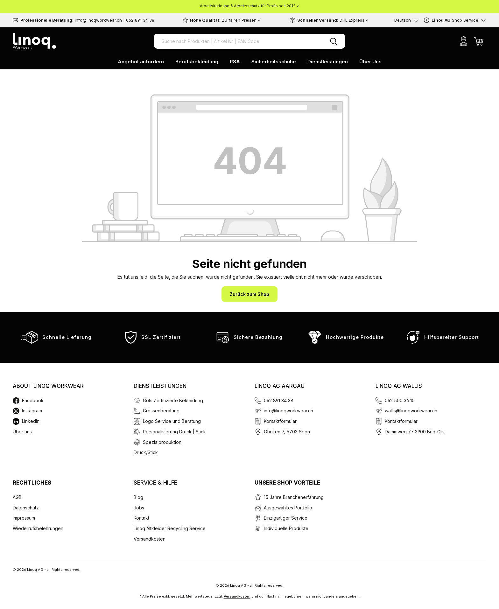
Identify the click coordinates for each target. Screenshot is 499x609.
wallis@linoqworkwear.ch (411, 410)
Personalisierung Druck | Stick (174, 431)
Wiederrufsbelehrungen (38, 528)
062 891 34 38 (278, 400)
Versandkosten (149, 539)
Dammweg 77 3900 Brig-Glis (415, 431)
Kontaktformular (280, 421)
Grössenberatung (161, 410)
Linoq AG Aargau (280, 386)
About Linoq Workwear (48, 386)
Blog (138, 497)
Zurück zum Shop (249, 294)
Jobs (139, 507)
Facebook (33, 400)
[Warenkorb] (478, 41)
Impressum (24, 518)
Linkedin (30, 421)
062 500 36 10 (400, 400)
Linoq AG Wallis (399, 386)
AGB (17, 497)
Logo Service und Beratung (172, 421)
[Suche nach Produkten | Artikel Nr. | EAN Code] (238, 41)
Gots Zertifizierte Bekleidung (173, 400)
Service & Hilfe (155, 483)
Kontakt (141, 518)
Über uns (22, 431)
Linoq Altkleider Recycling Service (170, 528)
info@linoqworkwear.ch (288, 410)
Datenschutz (26, 507)
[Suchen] (333, 41)
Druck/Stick (146, 452)
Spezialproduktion (162, 442)
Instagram (32, 410)
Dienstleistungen (160, 386)
